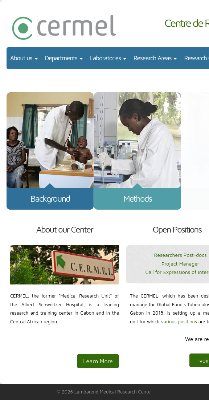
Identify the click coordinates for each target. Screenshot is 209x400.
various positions (179, 321)
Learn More (98, 361)
